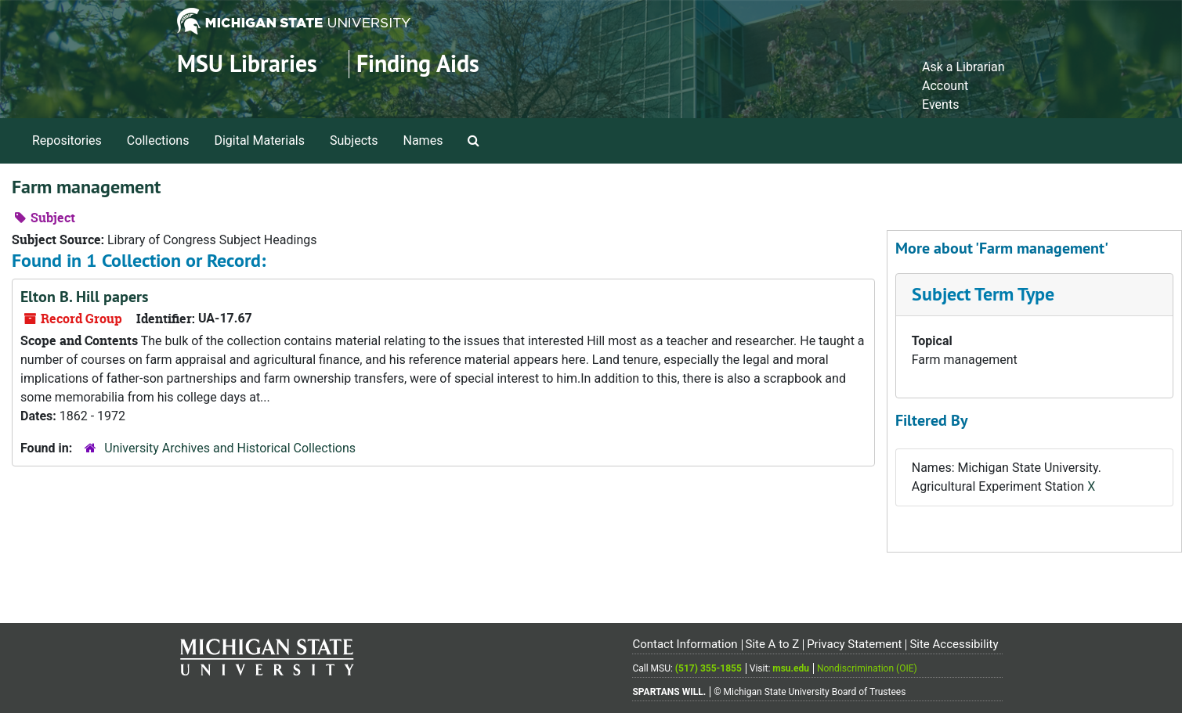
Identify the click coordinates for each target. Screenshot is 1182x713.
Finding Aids (417, 64)
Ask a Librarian (963, 66)
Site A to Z (772, 644)
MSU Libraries (247, 64)
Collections (158, 140)
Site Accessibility (953, 644)
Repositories (67, 140)
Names (423, 140)
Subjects (354, 140)
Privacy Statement (854, 644)
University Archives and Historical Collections (230, 448)
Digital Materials (259, 140)
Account (945, 85)
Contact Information (684, 644)
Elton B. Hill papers (84, 296)
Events (940, 104)
